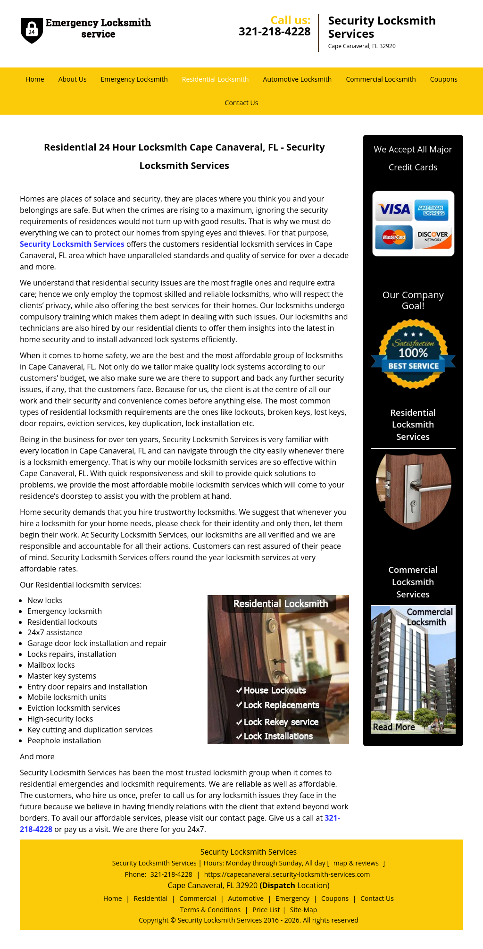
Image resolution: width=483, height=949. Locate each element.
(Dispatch (278, 885)
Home (34, 79)
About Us (72, 79)
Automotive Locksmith (297, 79)
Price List (266, 909)
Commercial (197, 898)
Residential (151, 898)
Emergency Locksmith (134, 79)
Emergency (292, 898)
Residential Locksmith (215, 79)
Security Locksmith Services (72, 244)
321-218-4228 (275, 31)
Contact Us (241, 102)
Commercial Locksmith (381, 79)
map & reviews (357, 862)
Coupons (444, 79)
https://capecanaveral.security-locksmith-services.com (287, 874)
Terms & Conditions (210, 909)
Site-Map (303, 909)
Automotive (246, 898)
